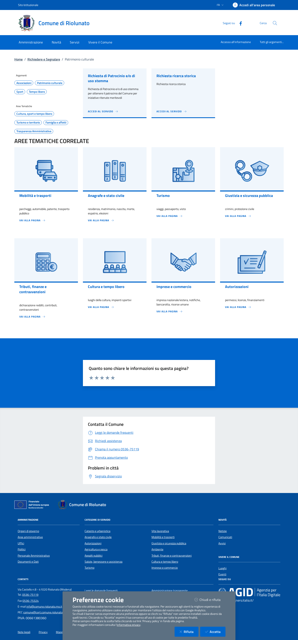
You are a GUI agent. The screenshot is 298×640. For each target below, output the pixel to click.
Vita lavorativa (160, 531)
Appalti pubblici (93, 555)
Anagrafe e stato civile (98, 537)
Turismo (89, 567)
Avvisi (222, 543)
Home (18, 59)
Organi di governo (28, 531)
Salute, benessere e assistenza (103, 561)
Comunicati (225, 537)
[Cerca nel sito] (275, 23)
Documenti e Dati (28, 561)
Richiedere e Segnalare (43, 59)
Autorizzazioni (93, 543)
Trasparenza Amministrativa (33, 131)
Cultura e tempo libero (164, 561)
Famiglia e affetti (56, 122)
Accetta (215, 631)
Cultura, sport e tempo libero (34, 113)
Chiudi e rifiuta (210, 599)
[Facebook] (239, 23)
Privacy (43, 632)
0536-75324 (30, 600)
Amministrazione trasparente (169, 590)
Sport (19, 91)
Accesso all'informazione (236, 42)
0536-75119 (30, 594)
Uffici (21, 543)
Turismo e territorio (28, 122)
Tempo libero (37, 91)
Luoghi (222, 568)
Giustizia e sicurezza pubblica (168, 543)
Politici (22, 549)
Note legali (24, 632)
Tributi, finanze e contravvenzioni (171, 555)
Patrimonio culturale (49, 83)
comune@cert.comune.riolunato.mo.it (46, 612)
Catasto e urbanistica (97, 531)
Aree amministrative (30, 537)
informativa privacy (128, 625)
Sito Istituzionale (28, 5)
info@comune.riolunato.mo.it (44, 606)
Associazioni (23, 83)
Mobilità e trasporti (163, 537)
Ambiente (157, 549)
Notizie (222, 531)
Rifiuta (189, 631)
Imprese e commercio (164, 567)
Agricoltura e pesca (96, 549)
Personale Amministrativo (34, 555)
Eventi (222, 574)
